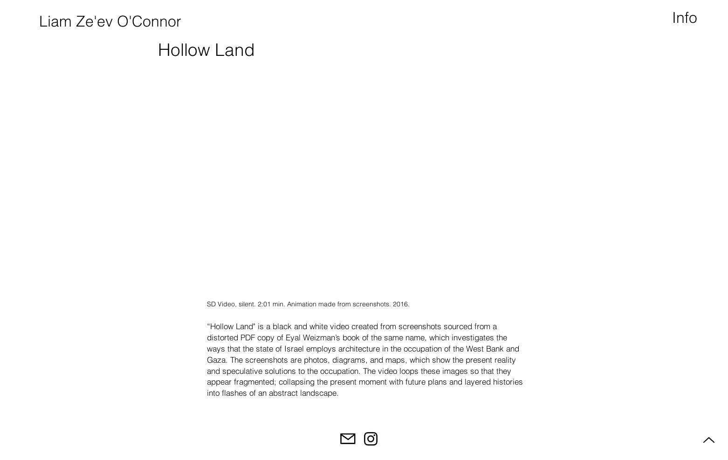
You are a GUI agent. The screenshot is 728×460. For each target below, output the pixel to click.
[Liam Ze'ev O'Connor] (109, 21)
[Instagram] (371, 439)
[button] (685, 17)
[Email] (348, 439)
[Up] (708, 440)
